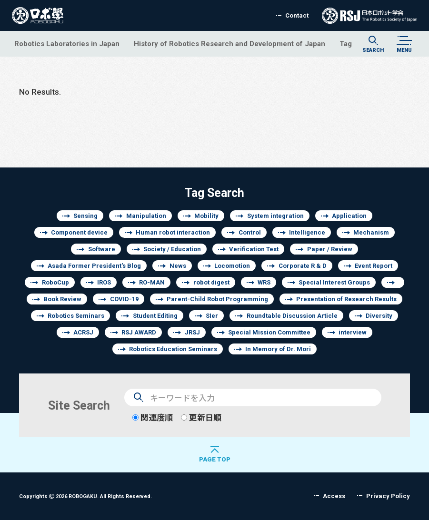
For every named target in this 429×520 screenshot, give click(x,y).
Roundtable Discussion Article (292, 316)
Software (101, 249)
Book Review (62, 299)
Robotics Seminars (76, 316)
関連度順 (152, 417)
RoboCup (55, 282)
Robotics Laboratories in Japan (67, 43)
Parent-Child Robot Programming (217, 299)
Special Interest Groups (334, 282)
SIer (212, 316)
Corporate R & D (303, 266)
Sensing (85, 216)
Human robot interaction (173, 232)
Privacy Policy (388, 496)
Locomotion (232, 266)
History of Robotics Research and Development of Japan (229, 43)
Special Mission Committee (269, 332)
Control (250, 232)
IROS (104, 282)
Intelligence (307, 232)
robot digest (211, 282)
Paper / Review (329, 249)
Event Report (373, 266)
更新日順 (201, 417)
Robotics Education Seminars (173, 349)
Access (334, 496)
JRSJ (192, 332)
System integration (275, 216)
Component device (79, 232)
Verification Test (254, 249)
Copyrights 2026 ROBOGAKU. (85, 496)
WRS (264, 282)
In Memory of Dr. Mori (278, 349)
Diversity (379, 316)
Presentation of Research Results (346, 299)
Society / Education (172, 249)
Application (349, 216)
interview (353, 332)
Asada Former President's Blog (94, 266)
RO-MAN (152, 282)
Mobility (206, 216)
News (178, 266)
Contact (297, 15)
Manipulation (146, 216)
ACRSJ (83, 332)
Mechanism (371, 232)
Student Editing (155, 316)
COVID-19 (124, 299)
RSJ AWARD (138, 332)
